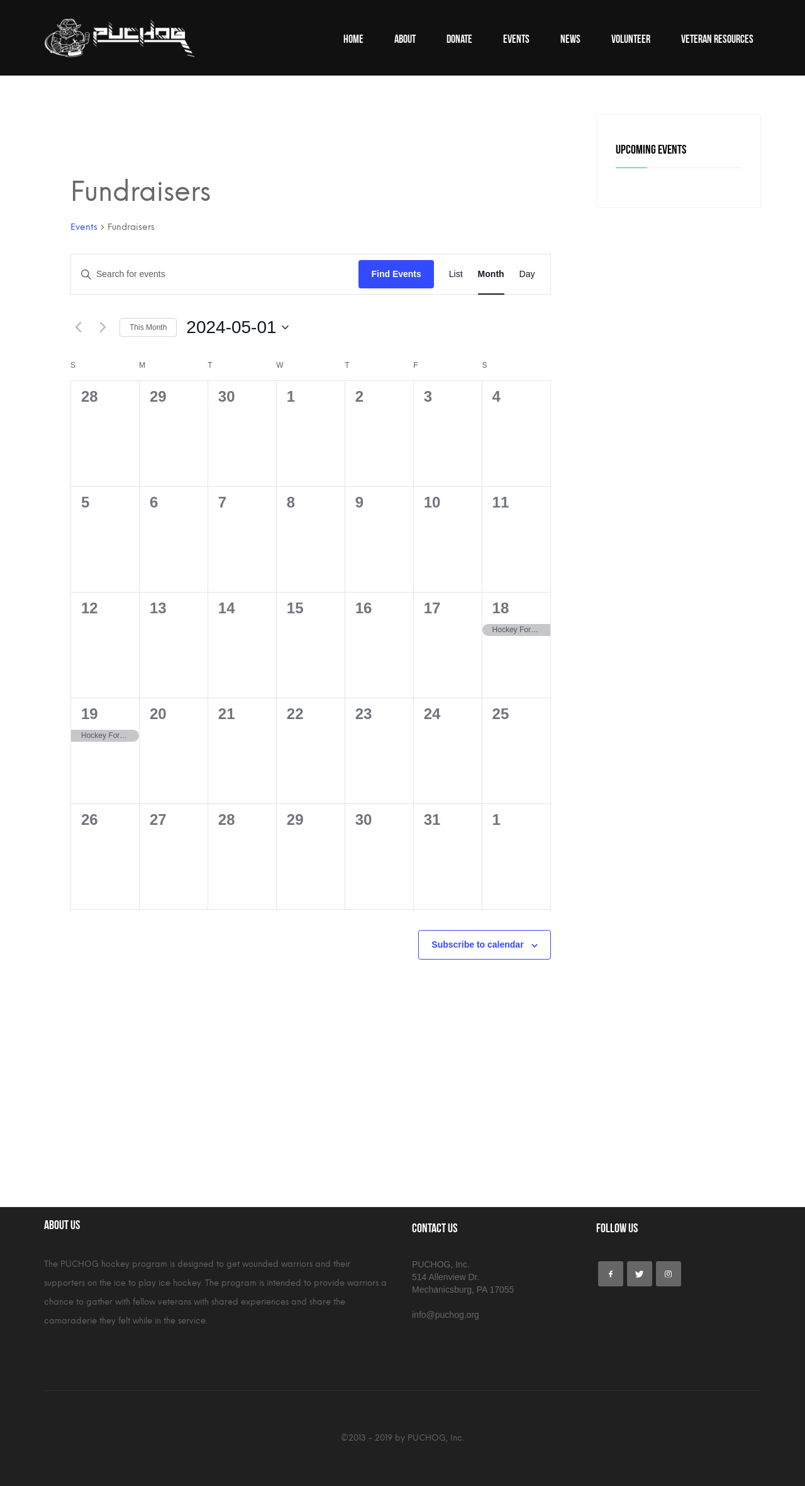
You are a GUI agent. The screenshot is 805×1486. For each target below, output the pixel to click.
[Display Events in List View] (456, 274)
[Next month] (102, 327)
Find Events (396, 274)
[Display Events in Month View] (491, 274)
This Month (148, 327)
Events (83, 227)
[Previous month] (78, 327)
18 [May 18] (500, 607)
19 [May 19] (89, 713)
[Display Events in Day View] (527, 274)
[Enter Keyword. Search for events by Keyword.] (214, 274)
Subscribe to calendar (477, 944)
